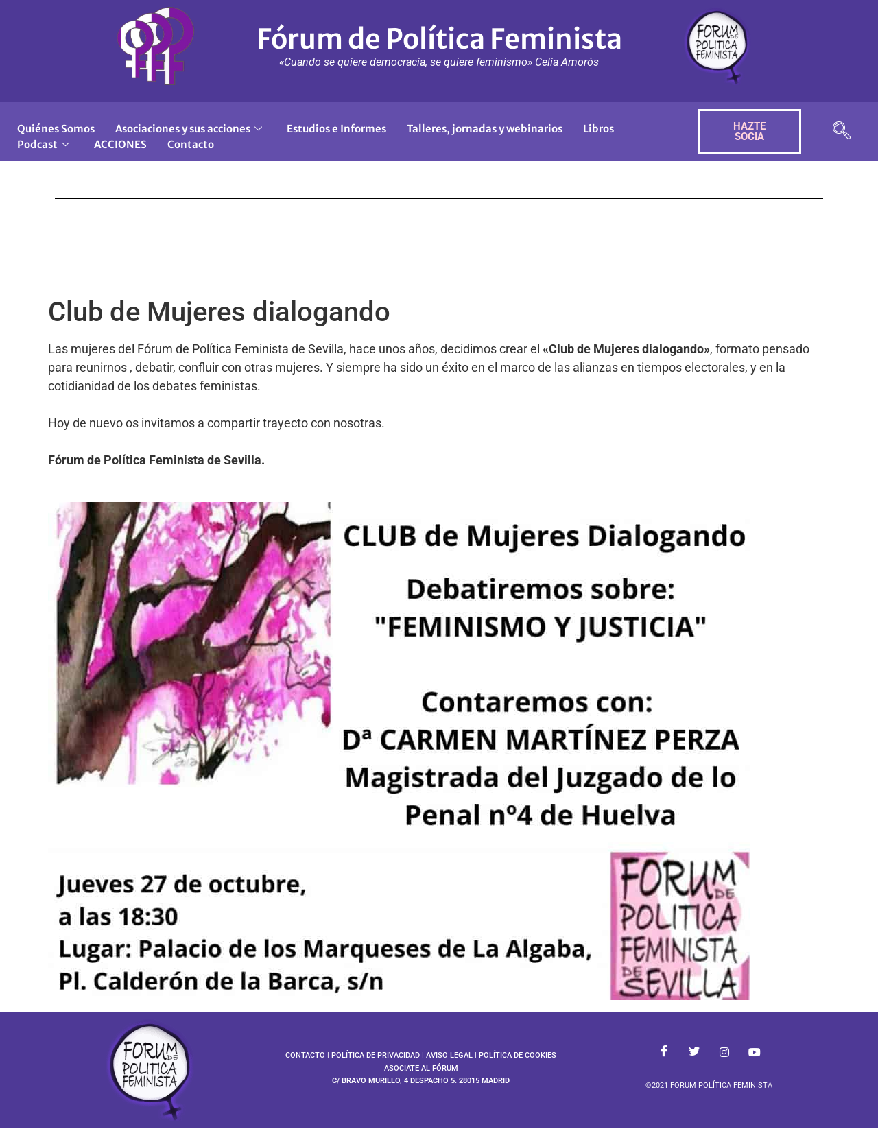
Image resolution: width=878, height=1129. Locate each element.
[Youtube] (754, 1053)
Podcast (43, 144)
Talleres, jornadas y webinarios (484, 128)
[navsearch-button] (842, 132)
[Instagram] (724, 1053)
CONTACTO (305, 1055)
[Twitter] (694, 1053)
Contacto (190, 144)
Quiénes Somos (56, 128)
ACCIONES (120, 144)
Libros (598, 128)
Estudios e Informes (336, 128)
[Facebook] (664, 1053)
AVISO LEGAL (449, 1055)
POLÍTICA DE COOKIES (517, 1055)
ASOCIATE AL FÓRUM (421, 1068)
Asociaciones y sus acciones (188, 128)
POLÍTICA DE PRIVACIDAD (375, 1055)
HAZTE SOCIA (749, 131)
